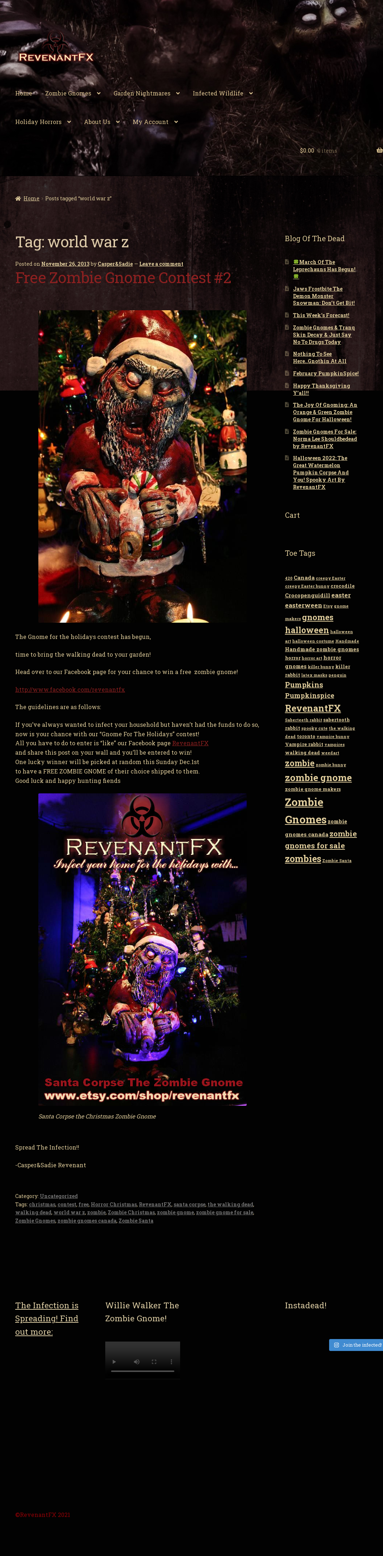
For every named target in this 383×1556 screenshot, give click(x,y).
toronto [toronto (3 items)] (306, 736)
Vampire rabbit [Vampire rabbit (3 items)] (304, 744)
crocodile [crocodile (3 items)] (343, 586)
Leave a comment (161, 263)
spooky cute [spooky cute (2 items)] (314, 728)
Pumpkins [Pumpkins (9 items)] (304, 684)
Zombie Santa (136, 1220)
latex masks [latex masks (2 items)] (314, 675)
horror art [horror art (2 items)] (312, 658)
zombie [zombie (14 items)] (300, 763)
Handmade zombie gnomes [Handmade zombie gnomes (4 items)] (322, 649)
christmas (42, 1204)
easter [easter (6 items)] (341, 595)
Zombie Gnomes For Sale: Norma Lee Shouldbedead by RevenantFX (325, 438)
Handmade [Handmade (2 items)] (347, 641)
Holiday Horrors (38, 121)
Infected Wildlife (218, 93)
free (83, 1204)
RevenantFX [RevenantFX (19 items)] (313, 708)
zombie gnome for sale (224, 1212)
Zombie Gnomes (68, 93)
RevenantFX (190, 743)
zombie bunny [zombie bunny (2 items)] (331, 764)
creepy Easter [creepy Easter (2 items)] (330, 578)
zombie (96, 1212)
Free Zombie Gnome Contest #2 (123, 277)
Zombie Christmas (131, 1212)
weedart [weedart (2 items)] (330, 752)
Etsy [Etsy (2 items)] (328, 606)
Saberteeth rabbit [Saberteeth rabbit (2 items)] (303, 719)
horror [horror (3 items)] (293, 658)
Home (23, 93)
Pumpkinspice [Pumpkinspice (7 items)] (309, 695)
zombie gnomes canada (87, 1220)
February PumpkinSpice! (326, 373)
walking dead (33, 1212)
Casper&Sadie (115, 263)
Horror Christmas (114, 1204)
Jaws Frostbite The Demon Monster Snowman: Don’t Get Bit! (324, 296)
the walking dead (230, 1204)
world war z (69, 1212)
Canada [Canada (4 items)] (304, 577)
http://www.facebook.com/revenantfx (70, 689)
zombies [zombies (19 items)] (303, 859)
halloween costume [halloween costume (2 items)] (313, 641)
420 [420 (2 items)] (289, 578)
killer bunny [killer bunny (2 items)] (321, 666)
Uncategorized (59, 1196)
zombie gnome (175, 1212)
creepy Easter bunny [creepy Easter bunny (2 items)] (307, 586)
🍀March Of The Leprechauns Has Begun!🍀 (324, 269)
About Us (97, 121)
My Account (151, 121)
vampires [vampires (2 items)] (334, 744)
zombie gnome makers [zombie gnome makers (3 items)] (313, 789)
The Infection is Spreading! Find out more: (46, 1318)
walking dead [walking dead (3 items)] (302, 752)
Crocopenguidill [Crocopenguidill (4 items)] (307, 595)
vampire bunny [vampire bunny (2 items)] (332, 736)
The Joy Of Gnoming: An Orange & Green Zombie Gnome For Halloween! (325, 412)
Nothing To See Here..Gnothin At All (319, 357)
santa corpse (189, 1204)
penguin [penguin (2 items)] (337, 675)
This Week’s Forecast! (321, 315)
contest (67, 1204)
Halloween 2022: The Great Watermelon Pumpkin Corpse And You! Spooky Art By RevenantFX (321, 472)
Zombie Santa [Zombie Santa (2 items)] (337, 860)
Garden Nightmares (142, 93)
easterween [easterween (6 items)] (303, 605)
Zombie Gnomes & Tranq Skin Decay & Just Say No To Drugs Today (324, 334)
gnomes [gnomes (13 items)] (317, 616)
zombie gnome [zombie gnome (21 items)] (318, 777)
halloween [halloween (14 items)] (307, 629)
